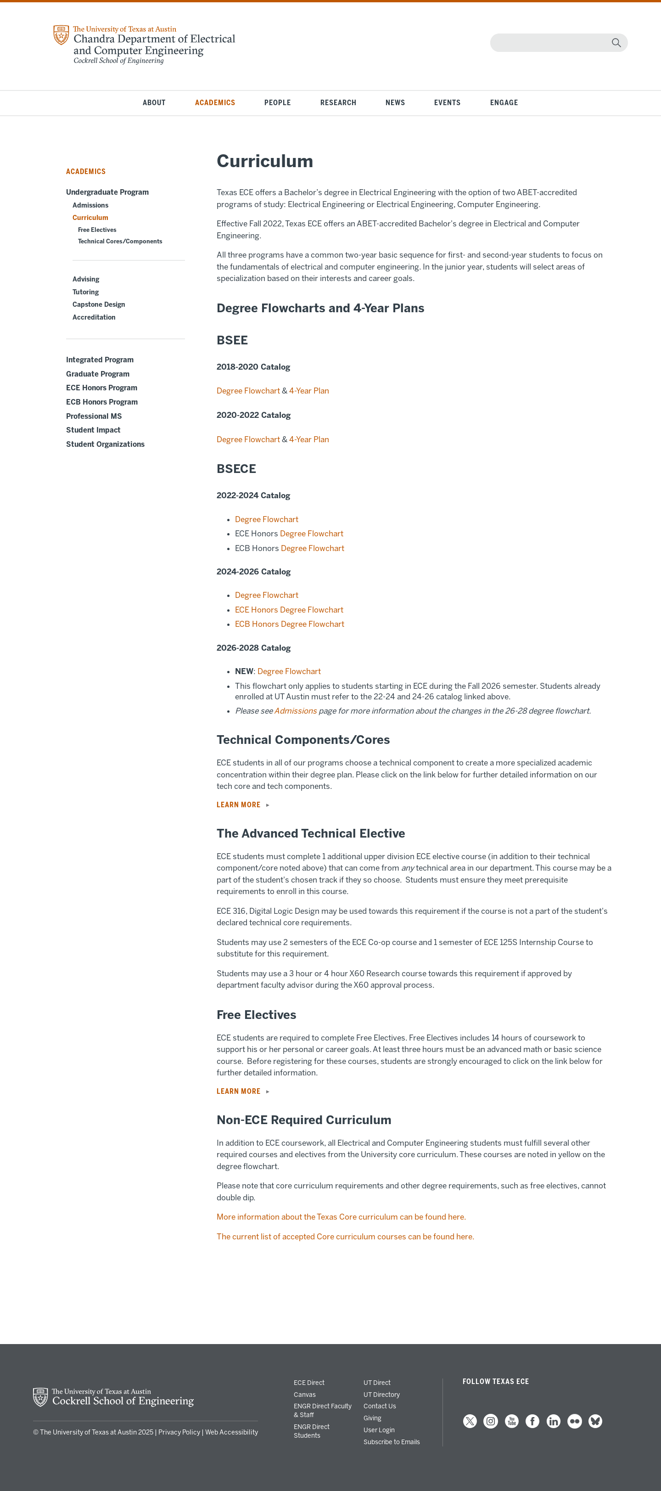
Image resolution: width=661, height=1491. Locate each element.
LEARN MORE (239, 805)
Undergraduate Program (107, 192)
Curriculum (90, 218)
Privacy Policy (179, 1432)
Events (447, 103)
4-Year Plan (309, 390)
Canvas (305, 1394)
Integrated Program (100, 360)
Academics (215, 103)
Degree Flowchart (248, 390)
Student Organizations (105, 444)
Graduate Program (97, 374)
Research (338, 103)
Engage (504, 103)
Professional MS (94, 416)
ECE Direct (309, 1382)
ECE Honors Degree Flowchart (289, 609)
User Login (379, 1430)
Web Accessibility (231, 1432)
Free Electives (97, 229)
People (277, 103)
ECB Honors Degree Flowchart (289, 624)
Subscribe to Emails (392, 1442)
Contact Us (380, 1406)
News (395, 103)
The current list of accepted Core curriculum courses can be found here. (346, 1236)
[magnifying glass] (616, 42)
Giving (372, 1418)
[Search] (557, 43)
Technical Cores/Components (120, 241)
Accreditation (94, 317)
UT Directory (382, 1394)
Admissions (90, 205)
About (154, 103)
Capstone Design (99, 305)
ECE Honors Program (101, 388)
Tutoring (86, 292)
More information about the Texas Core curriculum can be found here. (342, 1216)
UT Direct (377, 1382)
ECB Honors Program (102, 402)
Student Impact (93, 430)
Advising (86, 279)
